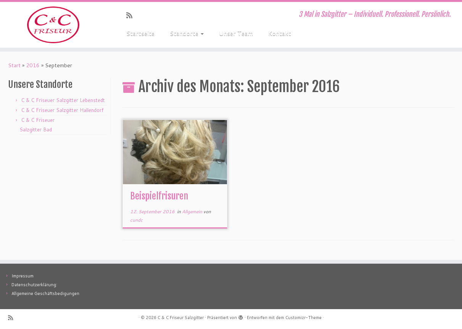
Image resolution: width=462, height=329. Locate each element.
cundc (136, 220)
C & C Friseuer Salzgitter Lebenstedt (63, 100)
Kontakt (279, 33)
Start (14, 65)
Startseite (140, 33)
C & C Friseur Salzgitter (181, 317)
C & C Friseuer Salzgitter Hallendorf (62, 110)
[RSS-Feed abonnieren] (131, 15)
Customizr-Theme (303, 317)
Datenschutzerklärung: (34, 285)
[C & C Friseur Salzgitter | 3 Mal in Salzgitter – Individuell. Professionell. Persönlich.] (53, 25)
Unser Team (236, 33)
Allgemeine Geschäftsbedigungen (45, 293)
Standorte (187, 33)
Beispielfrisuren (159, 196)
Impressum (22, 276)
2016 (33, 65)
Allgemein (192, 211)
